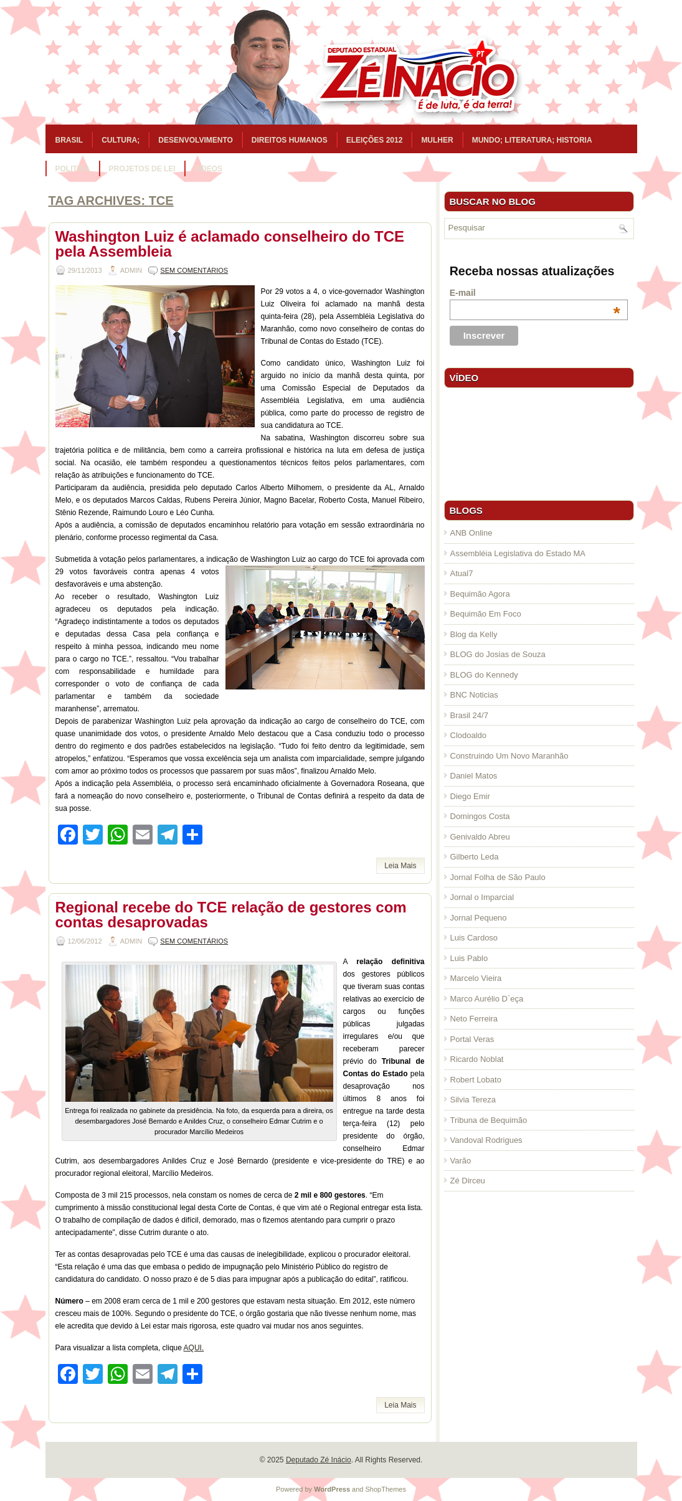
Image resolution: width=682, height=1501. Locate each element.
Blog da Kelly (474, 634)
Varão (460, 1160)
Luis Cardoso (474, 937)
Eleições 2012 (374, 140)
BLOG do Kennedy (484, 674)
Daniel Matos (474, 775)
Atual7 (461, 573)
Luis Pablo (469, 958)
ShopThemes (386, 1489)
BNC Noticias (474, 694)
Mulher (437, 140)
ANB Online (471, 532)
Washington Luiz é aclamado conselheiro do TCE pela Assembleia (230, 244)
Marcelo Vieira (476, 978)
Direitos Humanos (290, 140)
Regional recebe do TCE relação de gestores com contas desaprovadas (231, 914)
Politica (72, 168)
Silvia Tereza (473, 1099)
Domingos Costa (480, 816)
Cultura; (121, 140)
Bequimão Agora (480, 594)
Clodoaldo (468, 735)
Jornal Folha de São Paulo (498, 877)
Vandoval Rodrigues (486, 1140)
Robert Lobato (475, 1079)
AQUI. (194, 1347)
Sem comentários (194, 270)
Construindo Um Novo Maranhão (509, 755)
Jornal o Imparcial (482, 897)
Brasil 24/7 (469, 715)
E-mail (535, 293)
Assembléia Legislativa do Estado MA (518, 553)
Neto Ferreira (474, 1018)
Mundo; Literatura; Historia (532, 140)
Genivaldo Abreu (480, 836)
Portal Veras (472, 1039)
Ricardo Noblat (477, 1059)
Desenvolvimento (195, 140)
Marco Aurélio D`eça (487, 998)
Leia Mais (400, 865)
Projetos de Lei (142, 168)
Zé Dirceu (467, 1180)
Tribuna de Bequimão (489, 1120)
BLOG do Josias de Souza (498, 654)
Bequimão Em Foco (485, 613)
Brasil (69, 140)
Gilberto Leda (474, 856)
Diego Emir (470, 796)
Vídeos (208, 168)
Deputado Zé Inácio (318, 1460)
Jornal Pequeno (478, 917)
